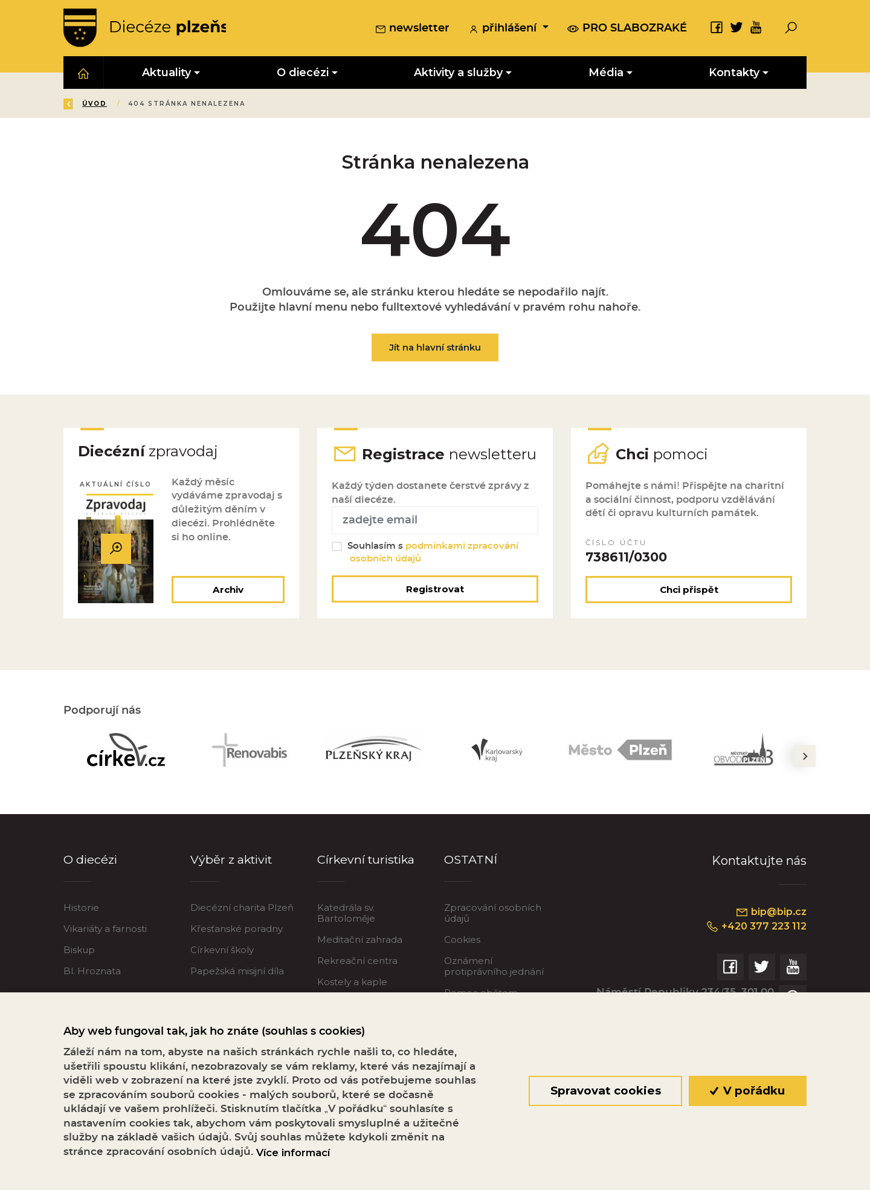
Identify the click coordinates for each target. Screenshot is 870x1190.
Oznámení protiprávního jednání (494, 987)
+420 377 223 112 (753, 947)
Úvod (135, 105)
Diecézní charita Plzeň (242, 928)
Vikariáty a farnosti (105, 950)
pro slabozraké (627, 28)
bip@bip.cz (770, 933)
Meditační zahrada (359, 960)
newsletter (412, 30)
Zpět (83, 105)
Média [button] (606, 73)
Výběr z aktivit (232, 880)
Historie (81, 928)
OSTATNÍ (471, 880)
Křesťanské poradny (236, 950)
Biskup (79, 971)
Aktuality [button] (166, 73)
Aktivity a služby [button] (458, 73)
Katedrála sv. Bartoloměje (346, 934)
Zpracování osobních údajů (492, 934)
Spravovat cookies (605, 1091)
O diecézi (90, 880)
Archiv (226, 610)
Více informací (293, 1152)
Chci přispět (689, 610)
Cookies (462, 960)
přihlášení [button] (504, 30)
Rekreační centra (357, 982)
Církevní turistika (367, 880)
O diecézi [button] (303, 73)
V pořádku (747, 1091)
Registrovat (435, 609)
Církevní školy (222, 971)
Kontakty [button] (734, 73)
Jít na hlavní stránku (435, 348)
